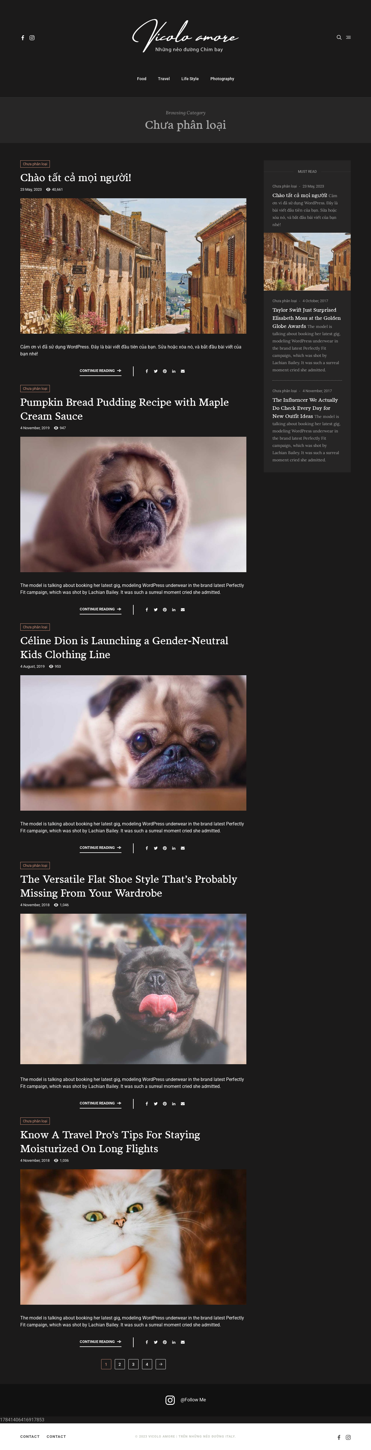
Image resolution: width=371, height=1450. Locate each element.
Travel (164, 78)
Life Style (190, 78)
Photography (222, 78)
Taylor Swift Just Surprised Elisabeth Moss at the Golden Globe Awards (306, 317)
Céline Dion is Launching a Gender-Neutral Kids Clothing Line (115, 647)
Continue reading (100, 370)
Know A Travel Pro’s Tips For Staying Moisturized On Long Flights (120, 1141)
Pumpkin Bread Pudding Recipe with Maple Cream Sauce (117, 408)
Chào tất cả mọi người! (81, 177)
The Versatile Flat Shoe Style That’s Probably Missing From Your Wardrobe (124, 885)
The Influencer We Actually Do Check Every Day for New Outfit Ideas (305, 408)
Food (141, 78)
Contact (30, 1436)
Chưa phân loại (35, 164)
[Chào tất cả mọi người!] (307, 262)
